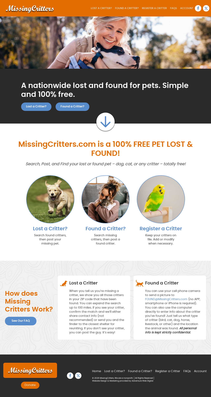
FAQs (173, 8)
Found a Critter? (127, 8)
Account (186, 8)
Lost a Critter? (101, 8)
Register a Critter (154, 8)
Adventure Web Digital (142, 381)
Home (96, 371)
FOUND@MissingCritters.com (166, 299)
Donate (30, 385)
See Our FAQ (21, 320)
